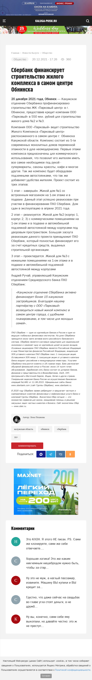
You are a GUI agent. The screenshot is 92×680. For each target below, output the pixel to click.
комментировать (27, 445)
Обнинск (45, 429)
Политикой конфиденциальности (72, 670)
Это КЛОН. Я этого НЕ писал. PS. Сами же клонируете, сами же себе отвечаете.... (53, 543)
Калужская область (23, 429)
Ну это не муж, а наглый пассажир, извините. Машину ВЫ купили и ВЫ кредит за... (51, 582)
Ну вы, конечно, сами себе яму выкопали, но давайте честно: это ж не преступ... (51, 621)
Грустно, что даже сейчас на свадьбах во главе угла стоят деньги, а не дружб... (53, 601)
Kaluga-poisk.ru (46, 21)
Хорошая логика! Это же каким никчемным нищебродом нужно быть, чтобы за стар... (52, 563)
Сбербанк (61, 429)
